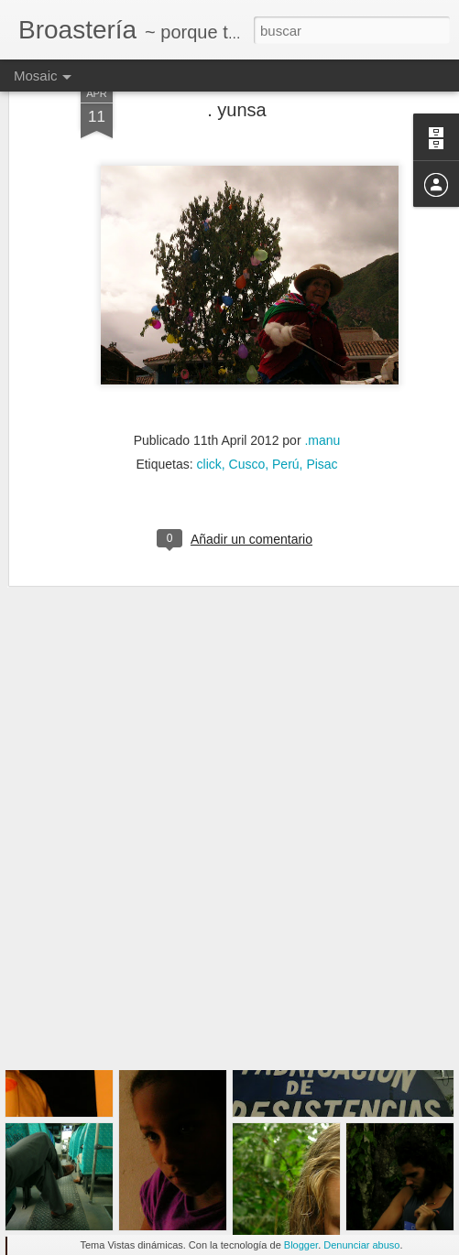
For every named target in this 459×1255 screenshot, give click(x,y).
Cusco (247, 391)
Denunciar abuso (361, 1244)
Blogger (301, 1244)
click (209, 391)
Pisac (321, 391)
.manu (322, 368)
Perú (286, 391)
